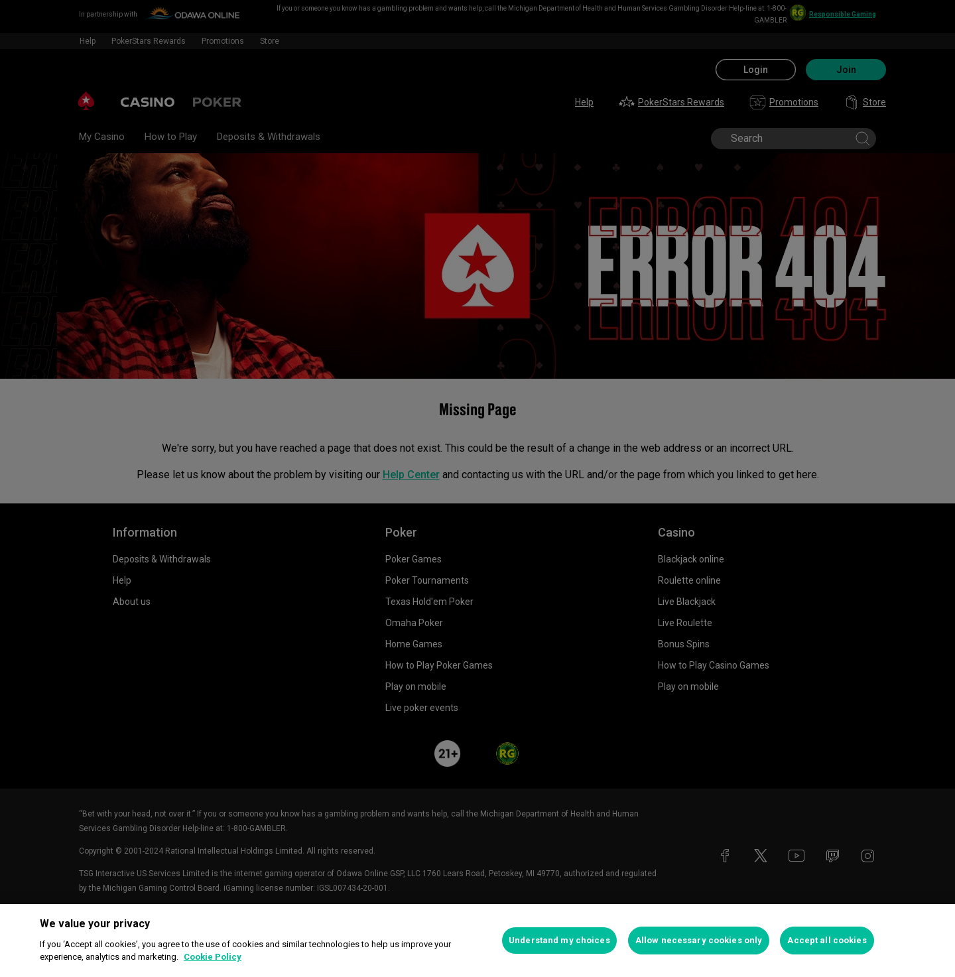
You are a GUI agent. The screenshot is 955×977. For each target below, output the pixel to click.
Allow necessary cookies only (699, 940)
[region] (477, 940)
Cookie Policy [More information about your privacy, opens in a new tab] (212, 957)
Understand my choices (559, 940)
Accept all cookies (826, 940)
